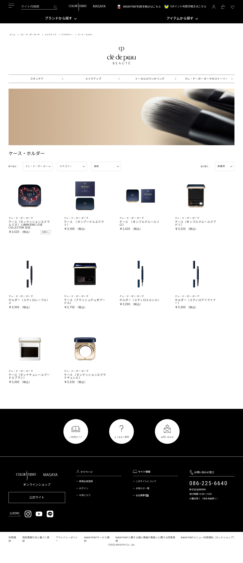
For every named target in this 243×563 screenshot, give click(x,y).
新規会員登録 (86, 494)
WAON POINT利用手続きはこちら (142, 6)
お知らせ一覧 (142, 501)
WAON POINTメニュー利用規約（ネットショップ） (208, 549)
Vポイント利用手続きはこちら (188, 6)
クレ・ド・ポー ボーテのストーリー (206, 78)
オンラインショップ (36, 498)
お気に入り (85, 508)
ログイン (83, 501)
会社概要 (140, 508)
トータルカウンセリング (149, 78)
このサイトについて (146, 494)
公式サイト (36, 510)
